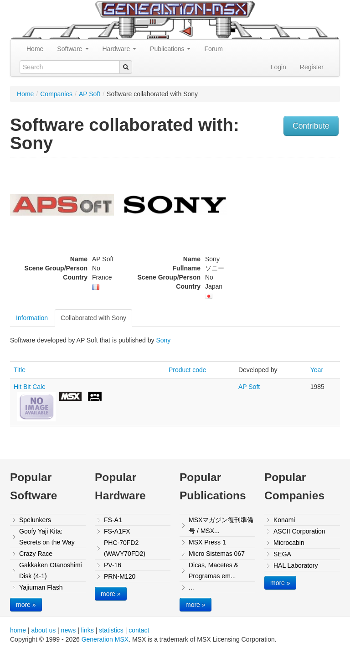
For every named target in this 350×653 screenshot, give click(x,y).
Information (32, 317)
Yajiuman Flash (40, 587)
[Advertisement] (293, 219)
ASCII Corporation (299, 531)
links (87, 630)
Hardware (120, 48)
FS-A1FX (117, 531)
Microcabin (288, 542)
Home (34, 48)
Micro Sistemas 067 (217, 553)
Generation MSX (105, 639)
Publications (170, 48)
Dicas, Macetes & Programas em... (213, 570)
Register (312, 67)
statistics (111, 630)
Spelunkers (35, 519)
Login (278, 67)
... (191, 587)
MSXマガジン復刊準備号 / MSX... (221, 525)
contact (139, 630)
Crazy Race (35, 553)
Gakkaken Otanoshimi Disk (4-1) (50, 570)
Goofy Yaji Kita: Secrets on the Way (47, 537)
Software (72, 48)
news (68, 630)
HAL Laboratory (295, 565)
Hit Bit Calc (29, 386)
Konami (284, 519)
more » (26, 604)
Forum (213, 48)
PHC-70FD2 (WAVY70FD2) (124, 548)
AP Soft (89, 94)
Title (20, 369)
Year (316, 369)
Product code (187, 369)
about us (43, 630)
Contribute (311, 125)
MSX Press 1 (207, 542)
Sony (163, 340)
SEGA (282, 554)
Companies (56, 94)
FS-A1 (113, 519)
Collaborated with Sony (93, 317)
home (18, 630)
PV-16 (112, 565)
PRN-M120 (119, 576)
